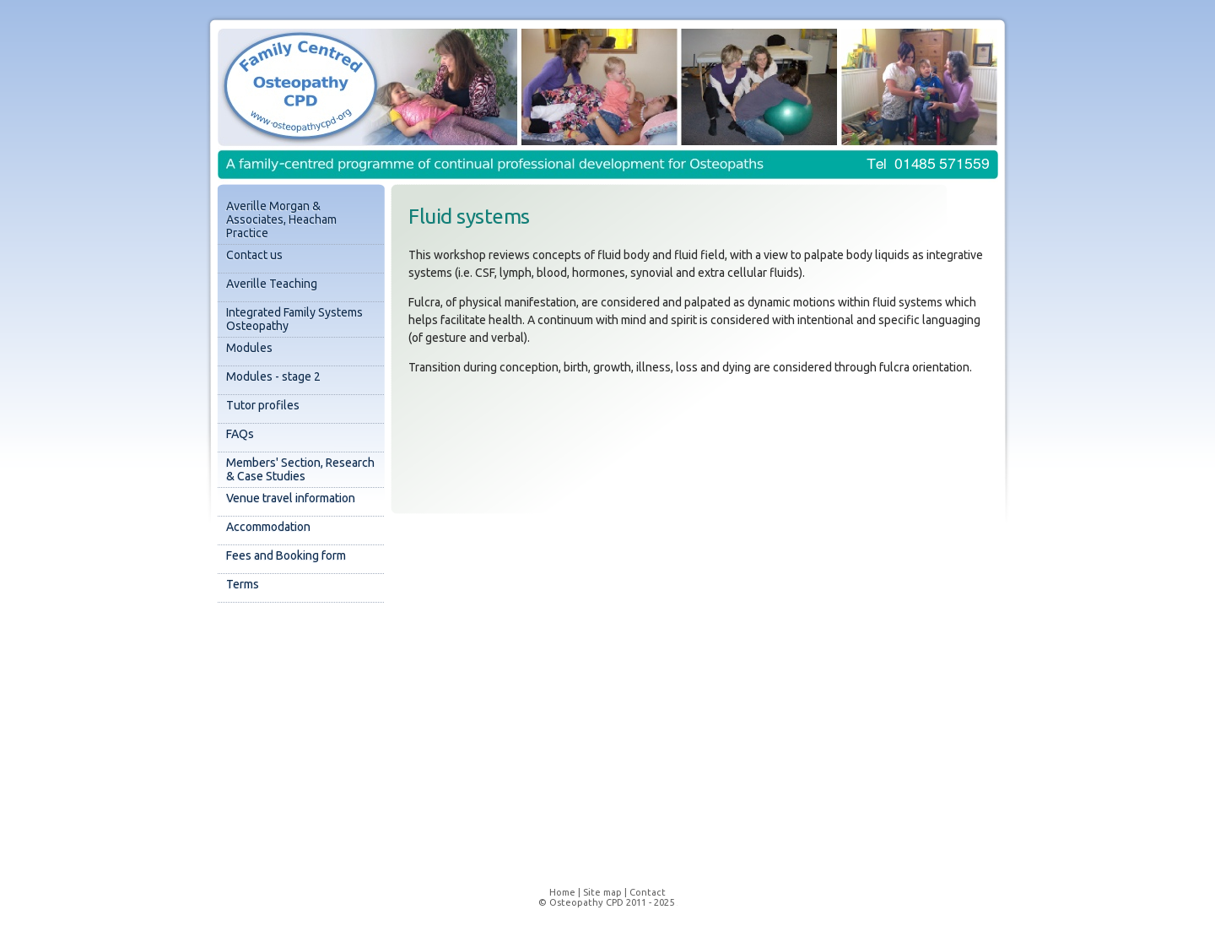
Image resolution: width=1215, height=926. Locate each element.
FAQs (240, 434)
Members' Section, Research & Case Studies (300, 469)
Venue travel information (290, 498)
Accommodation (268, 526)
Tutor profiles (263, 405)
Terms (242, 584)
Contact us (254, 255)
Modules (249, 348)
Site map (602, 892)
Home (562, 892)
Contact (647, 892)
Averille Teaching (271, 283)
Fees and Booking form (286, 555)
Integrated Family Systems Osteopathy (294, 319)
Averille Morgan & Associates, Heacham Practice (281, 219)
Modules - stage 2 (273, 376)
